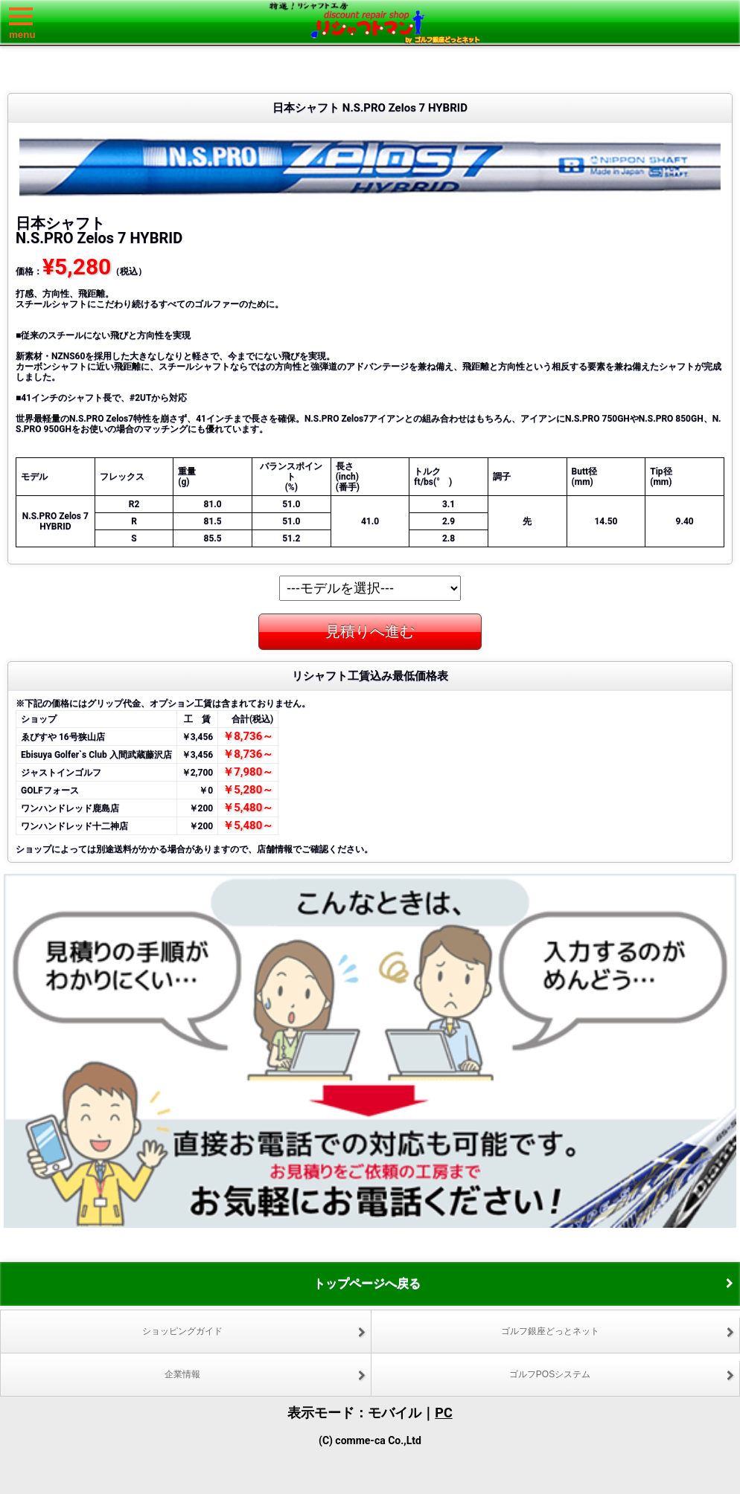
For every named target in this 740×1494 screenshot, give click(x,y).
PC (443, 1412)
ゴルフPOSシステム (549, 1374)
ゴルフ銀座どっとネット (550, 1331)
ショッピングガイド (182, 1331)
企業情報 (182, 1374)
